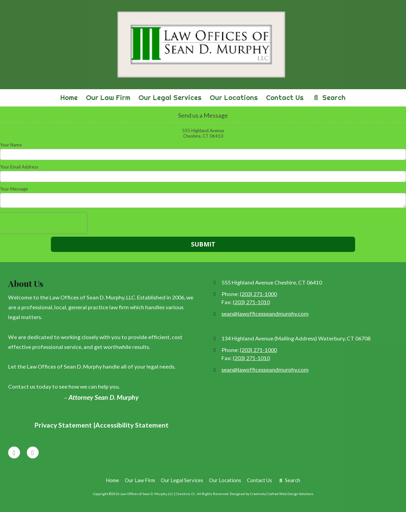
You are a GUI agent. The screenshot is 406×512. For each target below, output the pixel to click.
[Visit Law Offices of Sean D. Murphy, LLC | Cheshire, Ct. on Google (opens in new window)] (33, 452)
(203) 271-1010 (251, 302)
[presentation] (43, 223)
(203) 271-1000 (258, 294)
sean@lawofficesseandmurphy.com (265, 313)
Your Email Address (19, 167)
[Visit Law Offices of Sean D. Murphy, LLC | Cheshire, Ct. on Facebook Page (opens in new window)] (14, 452)
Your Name (11, 144)
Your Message (14, 189)
